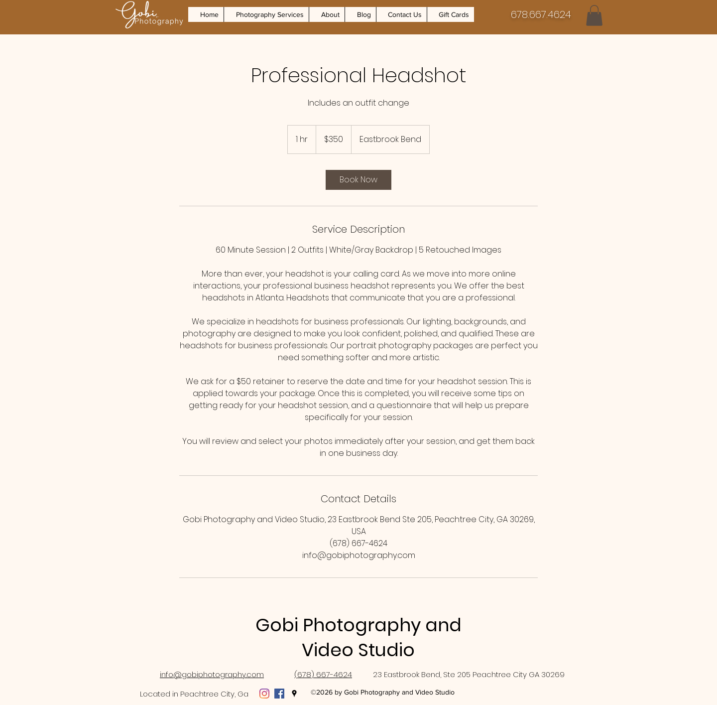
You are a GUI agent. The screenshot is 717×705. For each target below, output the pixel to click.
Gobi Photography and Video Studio (358, 637)
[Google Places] (294, 694)
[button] (266, 14)
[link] (358, 180)
